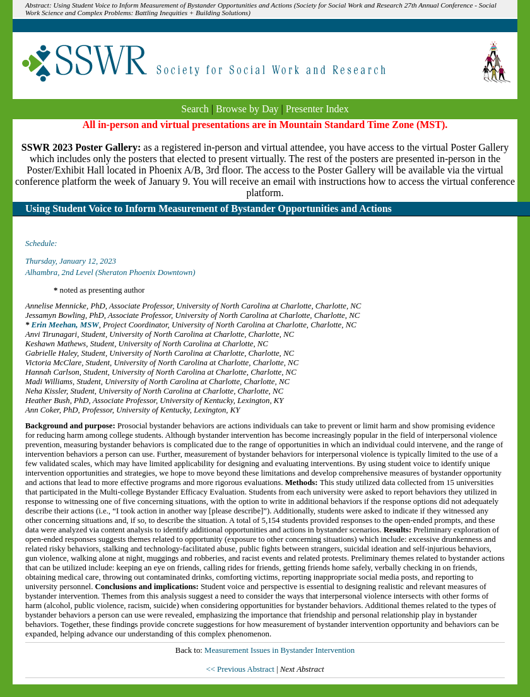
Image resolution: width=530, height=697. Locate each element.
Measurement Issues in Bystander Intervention (279, 650)
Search (195, 108)
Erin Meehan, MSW (65, 324)
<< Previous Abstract (241, 669)
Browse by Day (247, 108)
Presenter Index (317, 108)
